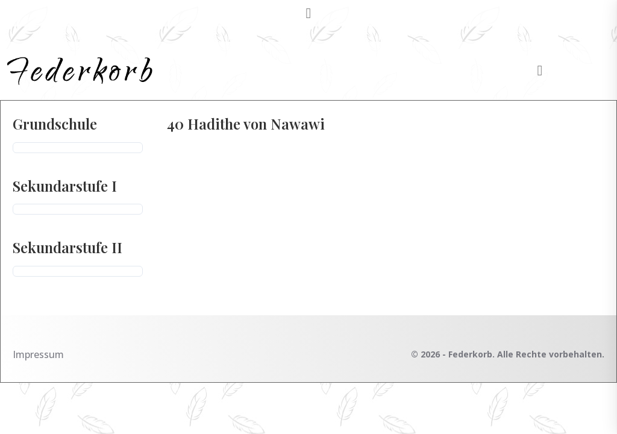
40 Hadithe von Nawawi (246, 123)
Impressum (38, 354)
